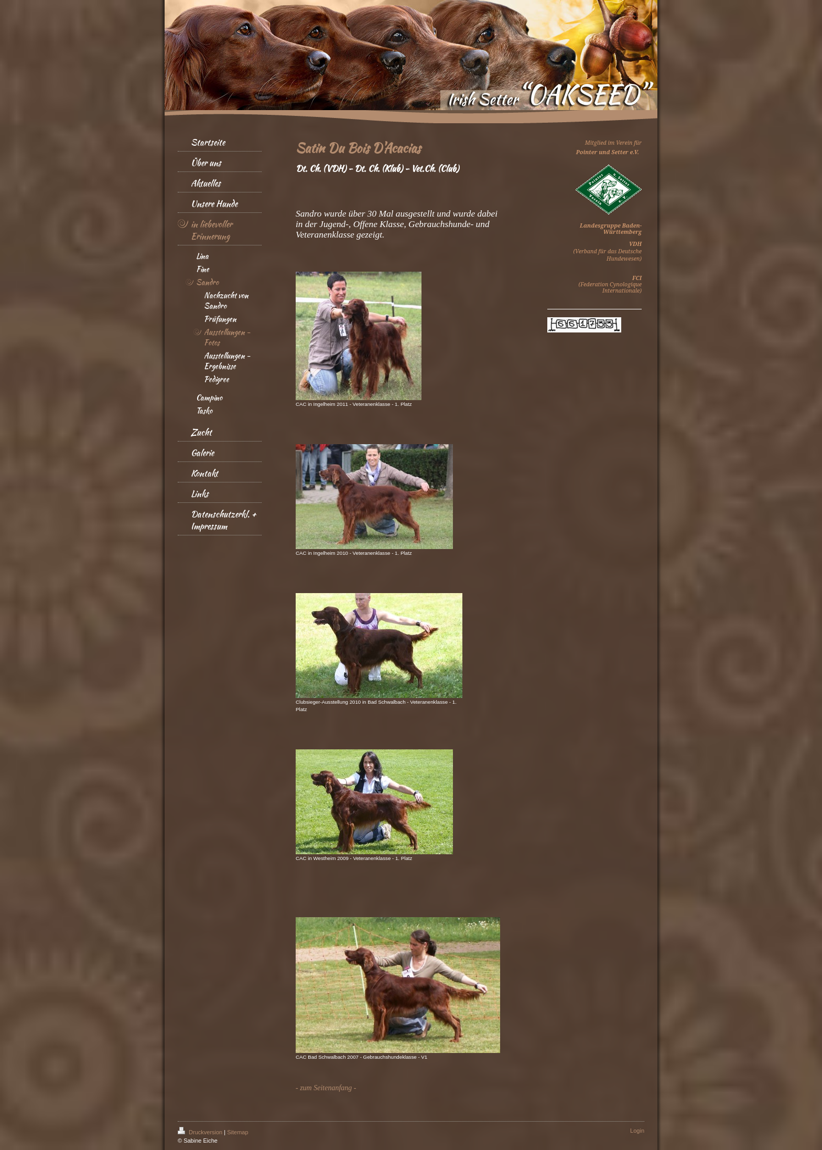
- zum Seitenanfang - (326, 1088)
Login (637, 1130)
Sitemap (237, 1132)
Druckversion (201, 1132)
